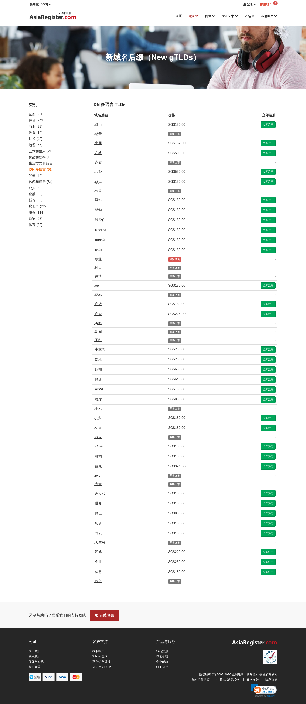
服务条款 (253, 679)
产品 (250, 16)
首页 (179, 16)
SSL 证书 (230, 16)
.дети (98, 323)
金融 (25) (35, 194)
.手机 (98, 408)
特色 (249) (36, 120)
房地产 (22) (37, 206)
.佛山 (98, 124)
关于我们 (35, 651)
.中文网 (99, 349)
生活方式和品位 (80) (44, 163)
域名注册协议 (201, 679)
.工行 (98, 340)
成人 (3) (35, 188)
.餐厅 (98, 399)
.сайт (98, 250)
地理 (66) (35, 145)
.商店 (98, 304)
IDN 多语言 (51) (41, 169)
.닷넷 (98, 523)
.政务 (98, 581)
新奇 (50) (35, 200)
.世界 (98, 503)
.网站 (98, 200)
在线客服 (105, 615)
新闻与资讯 (36, 661)
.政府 (98, 437)
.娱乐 (98, 359)
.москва (100, 230)
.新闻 (98, 331)
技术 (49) (35, 139)
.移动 (98, 210)
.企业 (98, 562)
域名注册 (162, 651)
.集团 (98, 143)
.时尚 (98, 268)
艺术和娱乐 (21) (41, 151)
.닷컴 (98, 428)
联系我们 (35, 656)
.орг (97, 285)
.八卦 (98, 171)
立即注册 (268, 124)
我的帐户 (269, 16)
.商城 (98, 314)
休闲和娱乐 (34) (41, 182)
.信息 (98, 572)
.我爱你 (99, 220)
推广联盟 (35, 667)
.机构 (98, 456)
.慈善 (98, 134)
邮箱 (210, 16)
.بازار (97, 418)
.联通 (98, 259)
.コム (98, 533)
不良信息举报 (101, 661)
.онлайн (100, 240)
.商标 (98, 294)
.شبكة (98, 446)
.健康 (98, 466)
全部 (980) (36, 114)
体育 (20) (35, 225)
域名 (193, 16)
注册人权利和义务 (228, 679)
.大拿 (98, 484)
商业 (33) (35, 126)
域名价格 (162, 656)
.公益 (98, 191)
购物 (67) (35, 218)
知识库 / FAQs (101, 667)
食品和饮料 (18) (41, 157)
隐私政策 (271, 679)
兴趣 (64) (35, 175)
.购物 (98, 369)
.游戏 (98, 552)
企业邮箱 (162, 661)
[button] (40, 4)
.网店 (98, 379)
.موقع (98, 181)
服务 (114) (36, 212)
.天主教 (99, 542)
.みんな (99, 493)
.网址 (98, 513)
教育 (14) (35, 132)
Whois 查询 (100, 656)
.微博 (98, 276)
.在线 (98, 153)
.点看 (98, 162)
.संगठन (98, 389)
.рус (97, 475)
